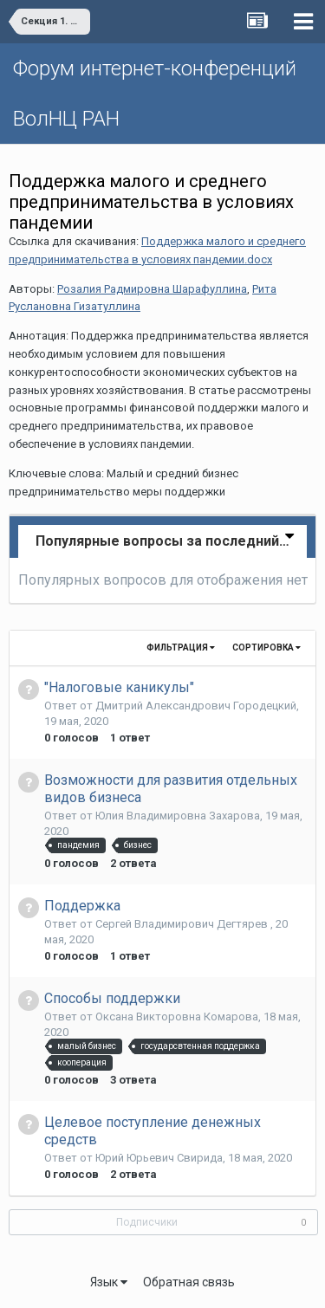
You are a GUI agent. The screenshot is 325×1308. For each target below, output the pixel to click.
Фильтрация (180, 647)
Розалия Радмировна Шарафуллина (152, 288)
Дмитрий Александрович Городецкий (195, 705)
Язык (108, 1282)
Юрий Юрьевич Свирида (159, 1157)
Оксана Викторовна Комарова (176, 1016)
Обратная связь (189, 1282)
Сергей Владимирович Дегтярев (182, 923)
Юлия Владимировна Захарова (177, 815)
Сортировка (266, 647)
